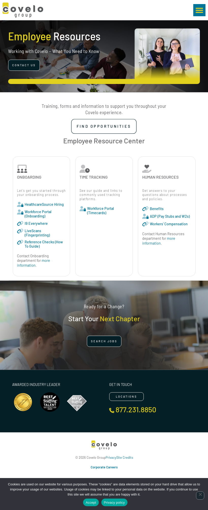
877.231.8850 (136, 409)
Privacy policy (114, 502)
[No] (200, 495)
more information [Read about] (33, 262)
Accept (91, 502)
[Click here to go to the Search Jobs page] (104, 341)
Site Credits (124, 457)
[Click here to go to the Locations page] (126, 396)
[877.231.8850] (111, 410)
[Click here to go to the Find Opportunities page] (104, 126)
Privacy (111, 457)
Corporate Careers (104, 467)
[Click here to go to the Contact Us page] (24, 65)
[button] (199, 10)
